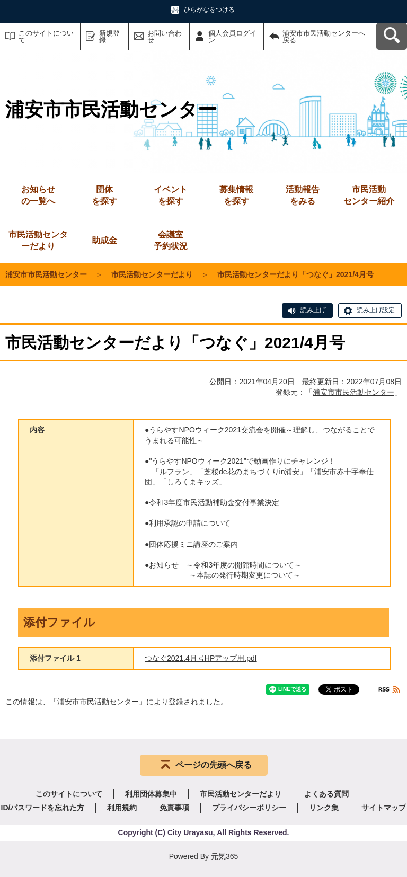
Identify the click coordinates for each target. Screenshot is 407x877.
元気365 (224, 856)
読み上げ (313, 310)
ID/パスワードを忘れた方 (43, 807)
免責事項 (174, 807)
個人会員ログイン (232, 36)
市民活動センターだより (38, 240)
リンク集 (324, 807)
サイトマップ (383, 807)
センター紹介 (368, 195)
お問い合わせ (164, 36)
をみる (303, 195)
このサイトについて (46, 36)
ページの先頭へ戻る (213, 764)
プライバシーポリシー (249, 807)
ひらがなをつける (209, 9)
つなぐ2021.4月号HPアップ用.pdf (201, 658)
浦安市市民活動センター (46, 274)
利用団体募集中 (151, 794)
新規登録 (109, 36)
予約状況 (171, 240)
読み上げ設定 (376, 310)
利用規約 (122, 807)
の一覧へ (38, 195)
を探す (104, 195)
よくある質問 (326, 794)
